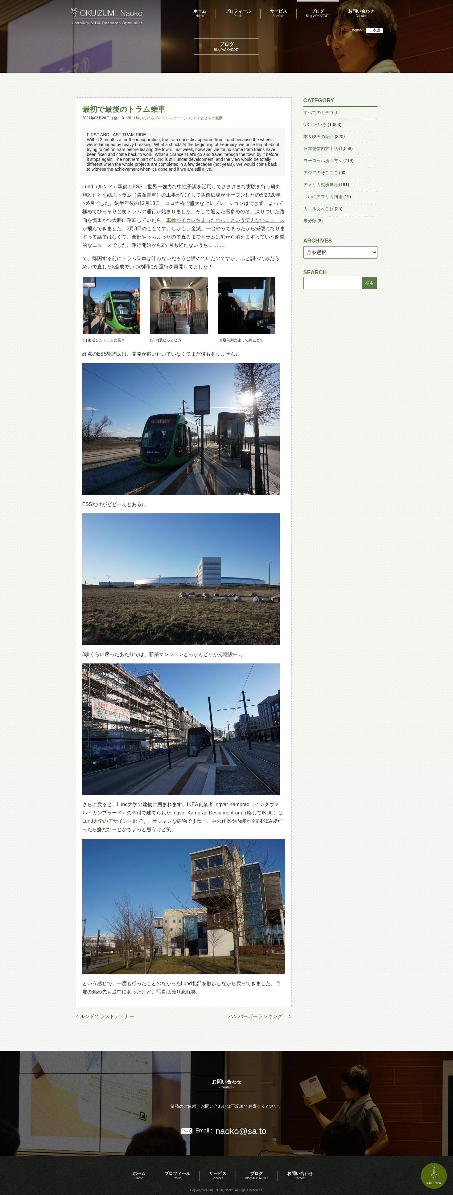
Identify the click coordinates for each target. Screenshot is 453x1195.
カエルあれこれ (318, 208)
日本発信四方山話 (320, 148)
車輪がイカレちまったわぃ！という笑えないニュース (225, 220)
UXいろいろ (144, 118)
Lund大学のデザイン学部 (110, 821)
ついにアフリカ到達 (322, 196)
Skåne (161, 118)
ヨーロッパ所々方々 (322, 160)
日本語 (374, 30)
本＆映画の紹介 (318, 136)
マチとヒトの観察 (208, 118)
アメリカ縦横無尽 (320, 184)
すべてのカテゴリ (320, 112)
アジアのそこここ (320, 172)
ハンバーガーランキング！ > (260, 1016)
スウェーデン (180, 118)
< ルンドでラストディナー (105, 1016)
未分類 (309, 220)
